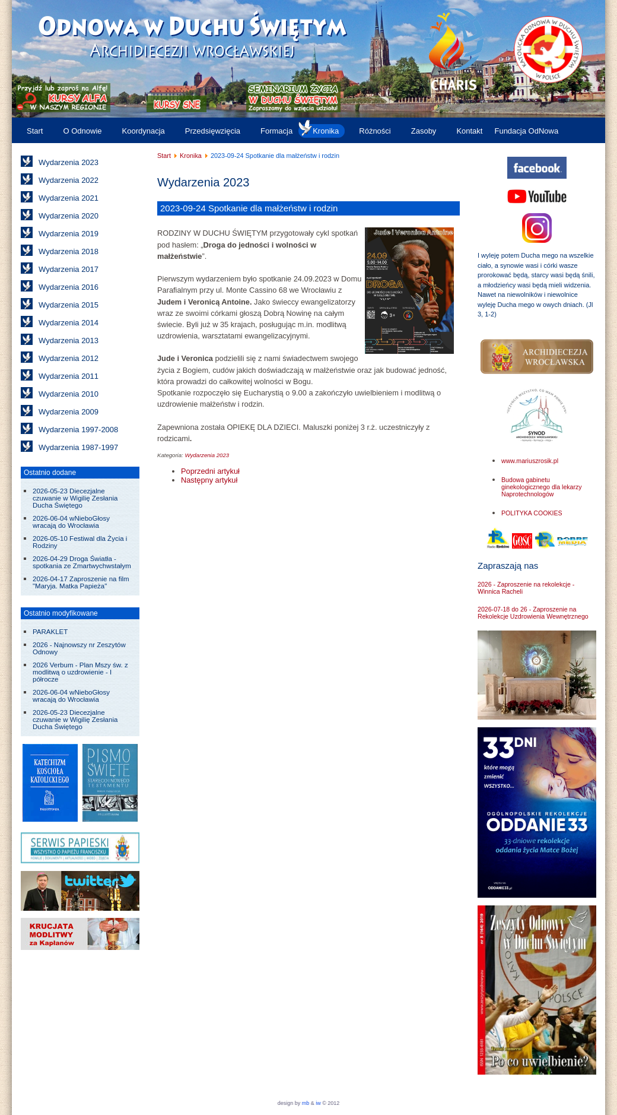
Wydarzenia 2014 (68, 322)
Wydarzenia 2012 (68, 358)
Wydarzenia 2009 (68, 411)
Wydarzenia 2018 (68, 251)
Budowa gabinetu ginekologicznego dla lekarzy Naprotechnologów (541, 487)
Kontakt (469, 130)
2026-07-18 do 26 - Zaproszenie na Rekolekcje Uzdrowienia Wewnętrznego (533, 613)
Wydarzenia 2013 (68, 340)
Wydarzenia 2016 (68, 287)
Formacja (276, 130)
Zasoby (424, 130)
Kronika (326, 130)
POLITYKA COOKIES (531, 513)
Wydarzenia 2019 (68, 233)
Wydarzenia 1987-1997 (78, 447)
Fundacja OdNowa (526, 130)
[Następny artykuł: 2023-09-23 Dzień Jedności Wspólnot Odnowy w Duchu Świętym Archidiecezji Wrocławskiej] (209, 480)
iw (317, 1103)
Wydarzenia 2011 (68, 376)
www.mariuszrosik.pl (529, 460)
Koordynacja (143, 130)
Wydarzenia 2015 (68, 304)
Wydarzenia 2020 (68, 215)
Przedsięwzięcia (212, 130)
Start (35, 130)
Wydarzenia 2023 (68, 162)
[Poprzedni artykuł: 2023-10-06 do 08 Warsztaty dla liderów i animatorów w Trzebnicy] (210, 471)
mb (306, 1103)
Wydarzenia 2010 (68, 393)
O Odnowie (82, 130)
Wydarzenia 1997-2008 (78, 429)
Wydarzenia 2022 (68, 180)
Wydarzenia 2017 (68, 269)
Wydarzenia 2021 (68, 198)
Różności (374, 130)
